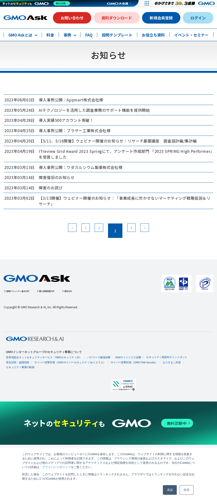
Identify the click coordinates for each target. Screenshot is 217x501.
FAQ (88, 35)
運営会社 (101, 320)
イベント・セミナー (191, 35)
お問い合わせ (72, 18)
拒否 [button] (186, 490)
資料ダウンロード (116, 18)
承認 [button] (170, 490)
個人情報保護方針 (70, 320)
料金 (50, 35)
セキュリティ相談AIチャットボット (156, 387)
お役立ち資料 (153, 35)
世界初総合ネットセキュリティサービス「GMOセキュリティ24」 (41, 387)
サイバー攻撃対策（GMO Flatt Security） (126, 392)
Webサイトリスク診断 (120, 387)
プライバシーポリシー (56, 467)
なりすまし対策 (161, 392)
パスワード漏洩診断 (92, 387)
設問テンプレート (117, 35)
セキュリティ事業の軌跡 (188, 392)
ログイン (198, 18)
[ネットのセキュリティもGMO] (36, 3)
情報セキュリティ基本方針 (27, 320)
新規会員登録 (161, 18)
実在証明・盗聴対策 (17, 392)
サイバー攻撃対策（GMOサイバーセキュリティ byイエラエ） (66, 392)
